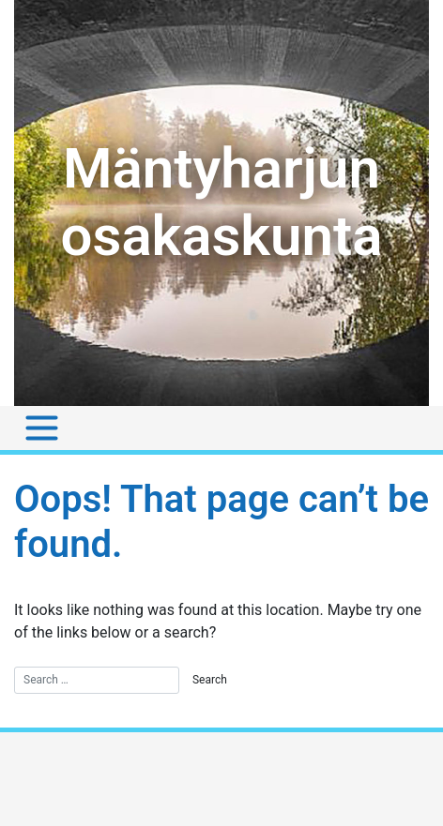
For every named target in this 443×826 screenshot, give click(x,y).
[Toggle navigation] (41, 428)
